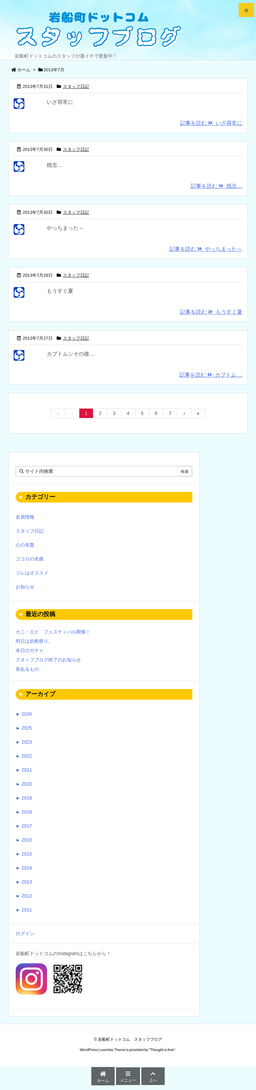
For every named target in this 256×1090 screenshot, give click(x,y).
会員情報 (25, 517)
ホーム (23, 69)
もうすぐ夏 (60, 291)
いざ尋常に (60, 102)
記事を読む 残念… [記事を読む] (216, 186)
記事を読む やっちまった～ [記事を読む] (205, 249)
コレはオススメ (32, 572)
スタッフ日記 (76, 86)
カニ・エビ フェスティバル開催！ (53, 631)
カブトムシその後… (71, 354)
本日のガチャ (30, 650)
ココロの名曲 (30, 558)
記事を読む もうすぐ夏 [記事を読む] (211, 312)
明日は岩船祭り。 (34, 641)
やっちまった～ (65, 228)
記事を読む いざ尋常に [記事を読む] (211, 123)
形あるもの (27, 669)
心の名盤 (25, 544)
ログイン (25, 933)
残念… (55, 165)
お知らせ (25, 586)
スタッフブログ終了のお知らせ (48, 659)
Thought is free (162, 1050)
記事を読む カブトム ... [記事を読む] (210, 375)
